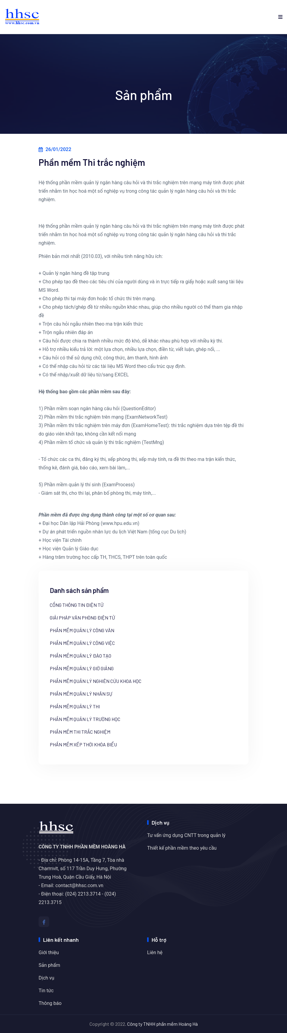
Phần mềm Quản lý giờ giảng (82, 668)
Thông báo (50, 1003)
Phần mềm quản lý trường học (85, 719)
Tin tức (46, 990)
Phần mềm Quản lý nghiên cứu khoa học (95, 681)
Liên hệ (154, 952)
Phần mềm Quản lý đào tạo (80, 655)
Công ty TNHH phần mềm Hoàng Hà (162, 1024)
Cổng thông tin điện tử (76, 605)
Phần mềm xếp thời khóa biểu (83, 744)
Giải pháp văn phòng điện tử (82, 617)
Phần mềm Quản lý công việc (82, 643)
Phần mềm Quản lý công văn (82, 630)
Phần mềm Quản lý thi (75, 706)
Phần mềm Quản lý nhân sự (81, 693)
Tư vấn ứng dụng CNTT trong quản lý (186, 835)
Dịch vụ (46, 978)
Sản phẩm (49, 965)
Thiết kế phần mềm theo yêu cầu (181, 848)
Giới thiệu (49, 952)
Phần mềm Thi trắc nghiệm (80, 731)
